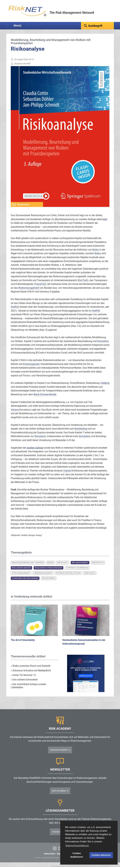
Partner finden (59, 836)
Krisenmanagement (43, 578)
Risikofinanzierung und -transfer (28, 567)
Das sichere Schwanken (24, 684)
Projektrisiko (48, 583)
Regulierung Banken (21, 572)
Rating (50, 567)
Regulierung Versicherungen (48, 572)
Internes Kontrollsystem (68, 578)
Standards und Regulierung (25, 583)
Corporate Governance (77, 572)
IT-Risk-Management (21, 578)
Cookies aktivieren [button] (101, 855)
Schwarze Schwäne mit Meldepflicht (31, 675)
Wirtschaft (62, 567)
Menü (17, 25)
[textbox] (97, 25)
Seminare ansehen (58, 754)
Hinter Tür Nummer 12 (23, 679)
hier (104, 223)
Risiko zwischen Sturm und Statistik (30, 670)
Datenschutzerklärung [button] (77, 845)
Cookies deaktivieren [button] (76, 855)
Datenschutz (49, 858)
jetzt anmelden (59, 795)
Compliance (89, 578)
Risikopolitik (98, 567)
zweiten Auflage (35, 452)
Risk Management (80, 567)
